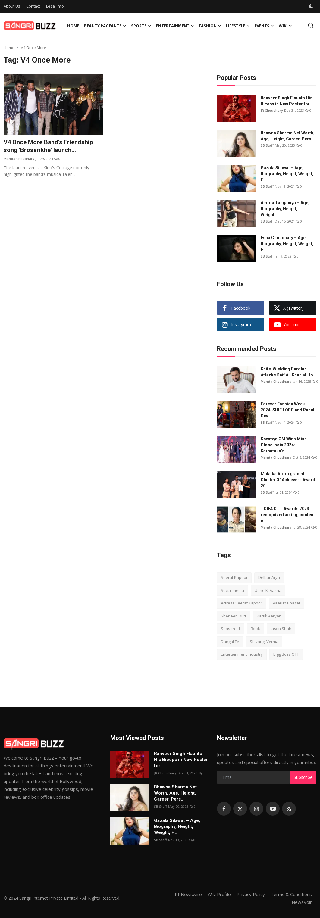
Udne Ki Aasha (268, 590)
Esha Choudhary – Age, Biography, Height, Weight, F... (287, 243)
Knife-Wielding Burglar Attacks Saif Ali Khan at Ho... (289, 372)
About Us (12, 6)
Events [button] (264, 25)
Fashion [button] (210, 25)
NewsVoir (302, 902)
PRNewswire (188, 894)
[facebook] (224, 809)
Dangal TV (230, 641)
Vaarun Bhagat (286, 603)
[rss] (289, 809)
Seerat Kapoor (234, 577)
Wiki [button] (285, 25)
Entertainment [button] (175, 25)
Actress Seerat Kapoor (241, 603)
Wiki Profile (219, 894)
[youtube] (273, 809)
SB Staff (267, 145)
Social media (232, 590)
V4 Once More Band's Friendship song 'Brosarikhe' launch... (48, 146)
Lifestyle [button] (238, 25)
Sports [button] (141, 25)
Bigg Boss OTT (286, 654)
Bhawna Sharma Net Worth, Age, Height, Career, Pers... (288, 135)
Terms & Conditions (291, 894)
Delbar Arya (269, 577)
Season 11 (230, 628)
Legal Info (55, 6)
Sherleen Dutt (233, 616)
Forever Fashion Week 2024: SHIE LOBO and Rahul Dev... (287, 409)
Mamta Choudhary (19, 158)
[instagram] (256, 809)
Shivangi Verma (264, 641)
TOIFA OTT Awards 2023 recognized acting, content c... (288, 514)
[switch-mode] (311, 6)
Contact (33, 6)
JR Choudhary (272, 110)
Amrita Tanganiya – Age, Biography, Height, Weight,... (285, 208)
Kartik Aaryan (269, 616)
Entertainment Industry (242, 654)
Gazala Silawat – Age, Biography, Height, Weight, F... (287, 173)
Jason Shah (281, 628)
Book (255, 628)
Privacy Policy (251, 894)
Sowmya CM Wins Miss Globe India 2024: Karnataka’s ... (284, 444)
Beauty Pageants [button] (105, 25)
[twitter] (240, 809)
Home (73, 25)
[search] (310, 25)
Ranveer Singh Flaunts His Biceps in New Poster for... (287, 100)
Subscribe (303, 777)
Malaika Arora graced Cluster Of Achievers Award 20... (288, 479)
